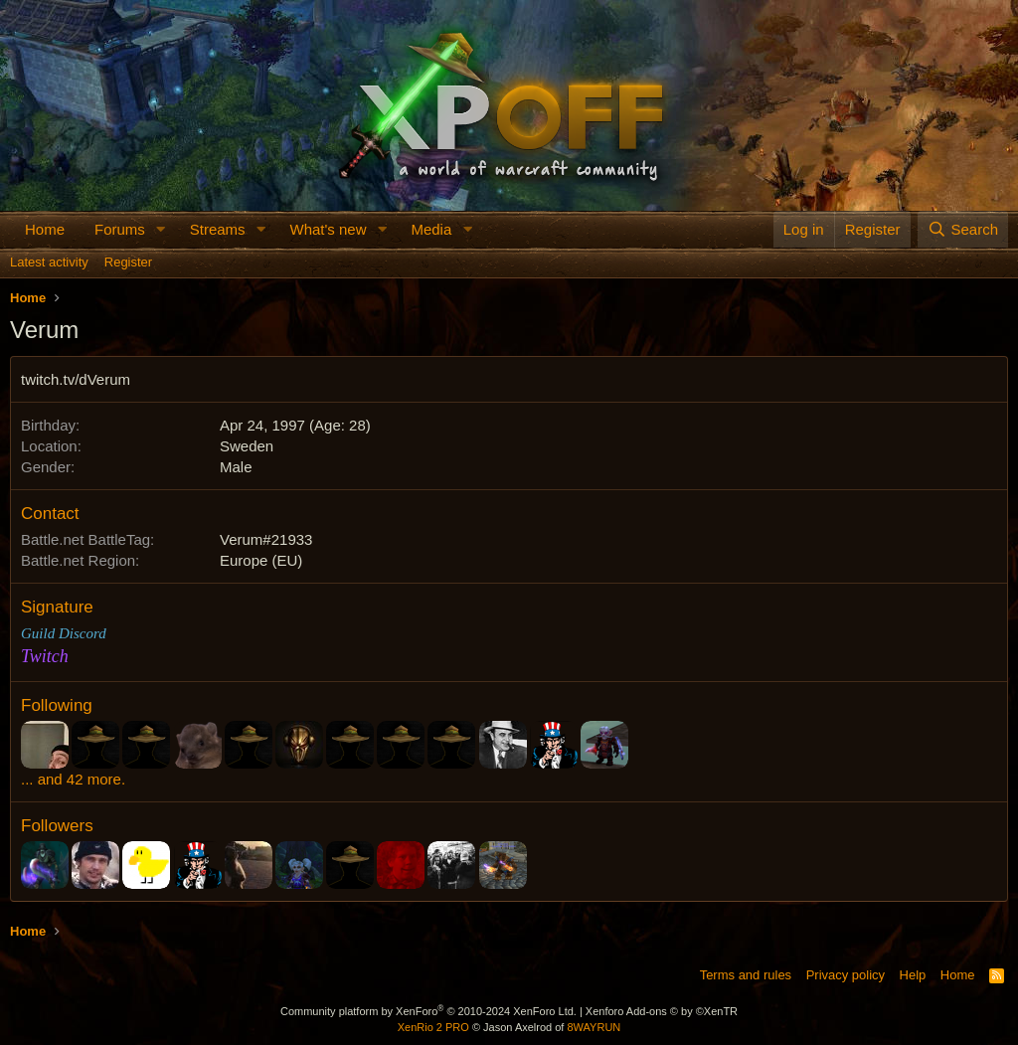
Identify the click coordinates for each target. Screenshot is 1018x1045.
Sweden (246, 445)
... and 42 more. (73, 779)
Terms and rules (745, 974)
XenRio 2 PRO (433, 1027)
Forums (119, 229)
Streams (218, 229)
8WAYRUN (593, 1027)
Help (913, 974)
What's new (327, 229)
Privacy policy (845, 974)
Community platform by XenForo (428, 1011)
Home (45, 229)
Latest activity (49, 262)
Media (431, 229)
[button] (161, 229)
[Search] (963, 229)
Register (128, 262)
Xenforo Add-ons (662, 1011)
